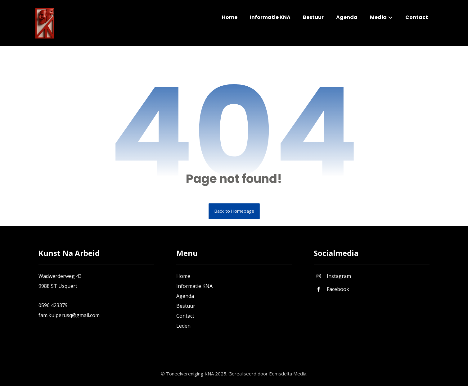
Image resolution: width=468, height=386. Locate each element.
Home (183, 276)
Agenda (185, 296)
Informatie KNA (194, 286)
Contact (185, 315)
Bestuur (185, 305)
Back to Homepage (234, 211)
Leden (183, 325)
